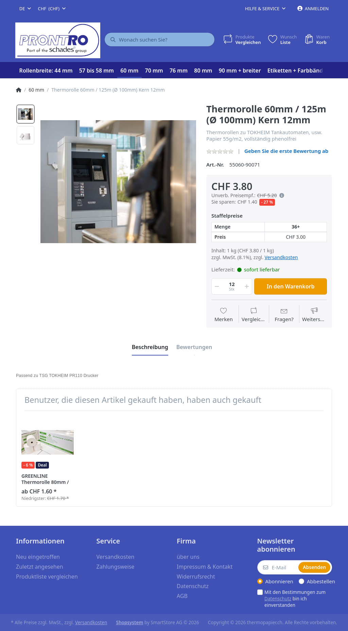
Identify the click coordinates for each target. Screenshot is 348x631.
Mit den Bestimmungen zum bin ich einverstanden (295, 598)
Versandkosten (281, 257)
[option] (118, 181)
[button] (280, 195)
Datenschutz (277, 599)
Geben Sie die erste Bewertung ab (286, 150)
